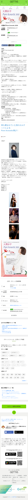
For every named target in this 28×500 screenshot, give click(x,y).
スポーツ (13, 361)
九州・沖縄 (16, 377)
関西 (3, 377)
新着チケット (21, 355)
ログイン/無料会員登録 (14, 406)
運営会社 (14, 482)
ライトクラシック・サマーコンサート (10, 397)
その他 (12, 368)
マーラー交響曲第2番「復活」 (8, 390)
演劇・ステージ (20, 361)
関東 (12, 374)
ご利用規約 (19, 475)
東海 (24, 374)
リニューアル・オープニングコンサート (10, 392)
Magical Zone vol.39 (6, 331)
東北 (8, 374)
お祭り (7, 368)
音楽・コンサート (5, 361)
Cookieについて (6, 480)
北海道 (3, 374)
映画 (3, 368)
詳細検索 (24, 380)
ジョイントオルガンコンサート (8, 396)
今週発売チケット (5, 352)
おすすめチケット (15, 352)
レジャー (23, 365)
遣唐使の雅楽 (5, 326)
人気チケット (4, 355)
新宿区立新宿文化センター (16, 305)
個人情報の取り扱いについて (8, 475)
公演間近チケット (13, 355)
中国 (7, 377)
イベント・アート (15, 365)
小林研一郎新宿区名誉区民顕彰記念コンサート (12, 325)
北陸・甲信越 (17, 374)
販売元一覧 (15, 477)
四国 (11, 377)
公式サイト (14, 41)
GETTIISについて (16, 480)
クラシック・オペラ (6, 365)
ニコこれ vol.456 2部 (6, 332)
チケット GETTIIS (12, 497)
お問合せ (23, 480)
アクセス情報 (13, 287)
